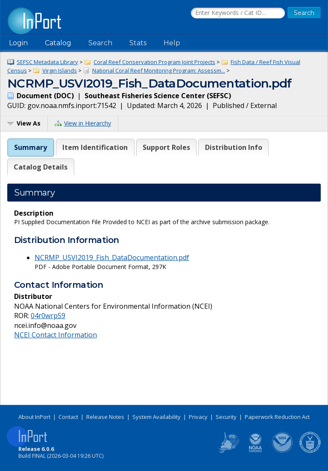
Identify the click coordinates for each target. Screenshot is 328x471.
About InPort (34, 417)
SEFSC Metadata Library (47, 62)
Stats (137, 43)
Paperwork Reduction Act (277, 417)
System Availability (156, 417)
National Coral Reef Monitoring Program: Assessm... (158, 70)
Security (226, 417)
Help (172, 43)
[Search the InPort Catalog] (238, 13)
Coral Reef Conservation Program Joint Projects (154, 62)
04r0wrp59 (48, 315)
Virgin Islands (59, 70)
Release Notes (105, 417)
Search (100, 43)
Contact (68, 417)
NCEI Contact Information (55, 334)
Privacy (198, 417)
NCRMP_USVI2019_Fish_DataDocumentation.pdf (112, 257)
